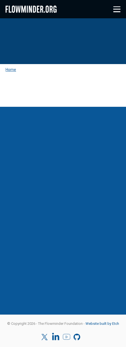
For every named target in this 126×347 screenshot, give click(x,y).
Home (11, 69)
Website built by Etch (102, 323)
